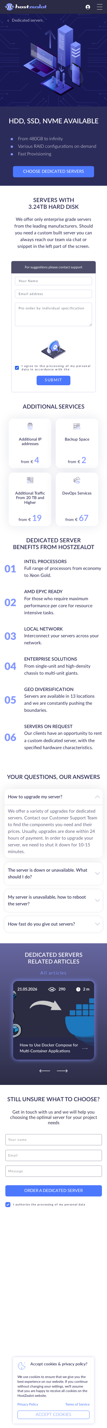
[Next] (62, 1066)
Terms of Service (77, 1404)
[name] (53, 1135)
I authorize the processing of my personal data (45, 1200)
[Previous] (44, 1066)
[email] (53, 1151)
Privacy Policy (27, 1404)
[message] (53, 1167)
